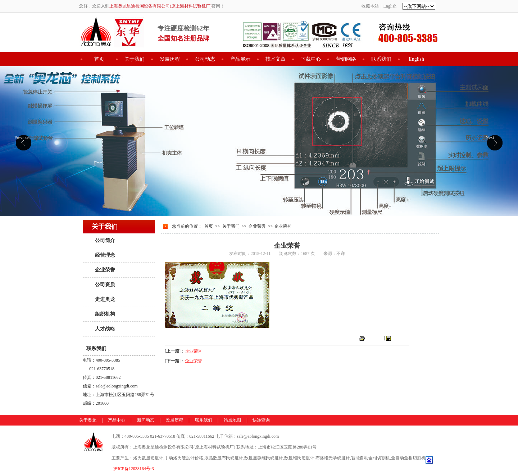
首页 (99, 59)
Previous (21, 137)
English (389, 6)
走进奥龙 (105, 299)
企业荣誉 (105, 270)
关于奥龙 (87, 420)
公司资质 (105, 284)
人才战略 (105, 328)
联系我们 (381, 59)
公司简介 (105, 240)
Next (490, 137)
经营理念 (105, 255)
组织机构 (105, 314)
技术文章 (275, 59)
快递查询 (261, 420)
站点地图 (232, 420)
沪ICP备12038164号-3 (133, 468)
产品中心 (116, 420)
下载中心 (311, 59)
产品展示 (240, 59)
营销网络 (346, 59)
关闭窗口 (400, 337)
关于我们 (134, 59)
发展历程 (170, 59)
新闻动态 (145, 420)
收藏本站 (370, 6)
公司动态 (205, 59)
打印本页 (374, 337)
